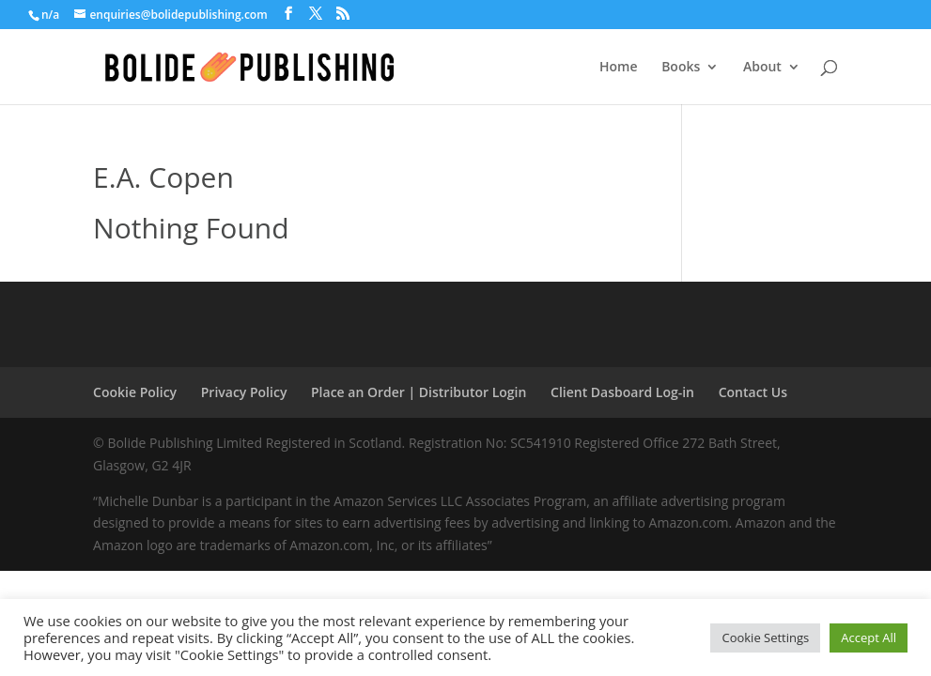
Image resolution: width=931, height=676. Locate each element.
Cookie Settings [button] (765, 637)
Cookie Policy (135, 392)
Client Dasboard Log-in (622, 392)
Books (680, 67)
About (762, 67)
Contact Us (753, 392)
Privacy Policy (244, 392)
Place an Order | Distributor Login (418, 392)
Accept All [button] (868, 637)
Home (618, 67)
